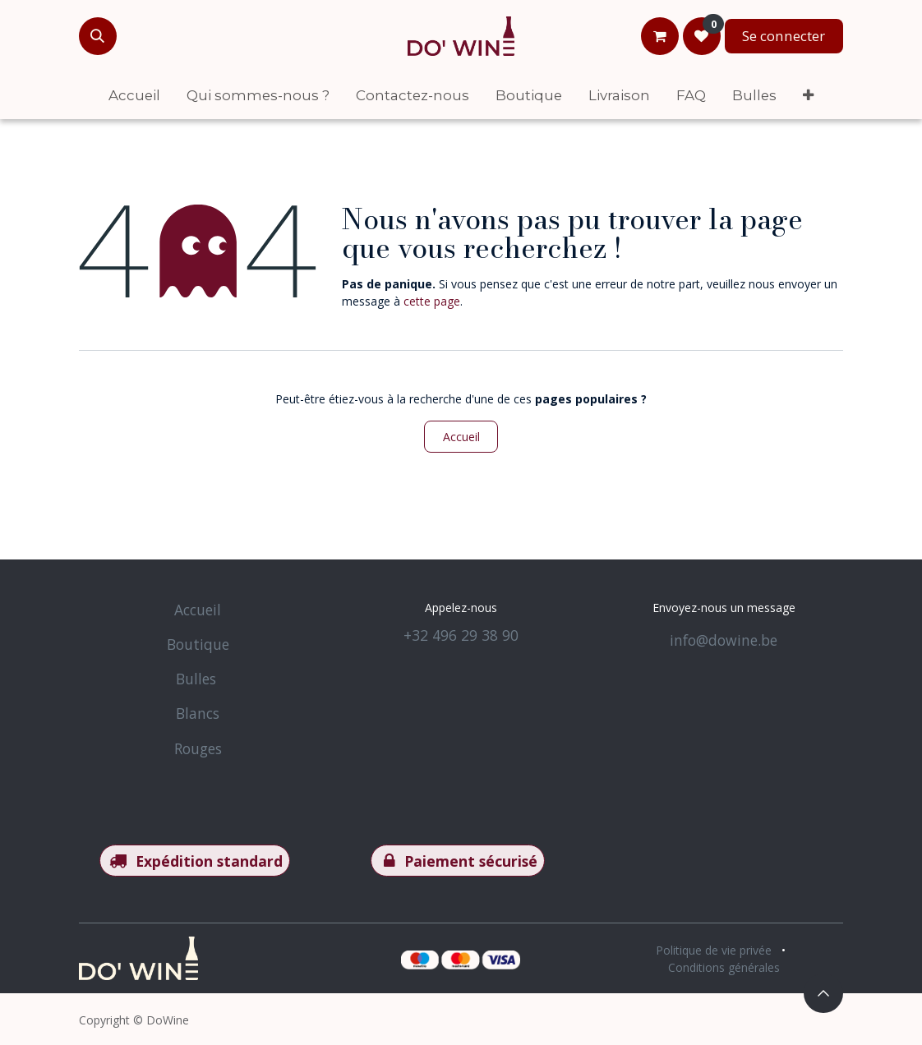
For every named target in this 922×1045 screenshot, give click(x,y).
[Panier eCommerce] (660, 36)
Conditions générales (724, 967)
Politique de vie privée (714, 950)
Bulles (196, 678)
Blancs (197, 713)
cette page (431, 301)
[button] (98, 36)
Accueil (461, 436)
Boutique (198, 644)
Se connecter (783, 35)
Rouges (198, 748)
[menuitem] (134, 95)
